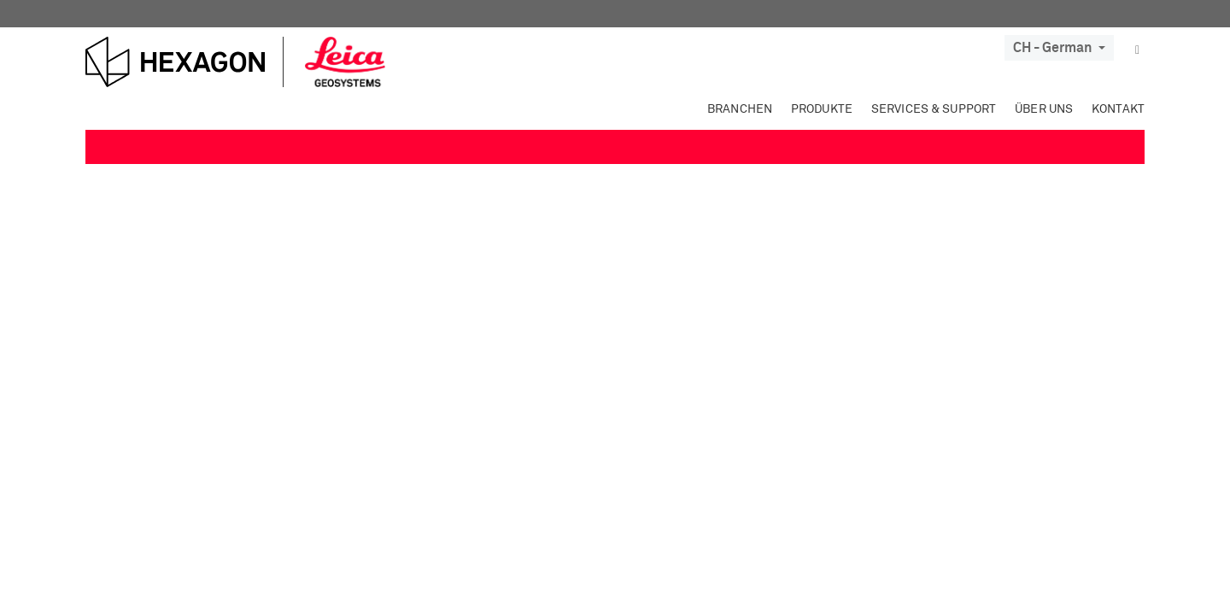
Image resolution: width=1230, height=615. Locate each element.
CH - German (1059, 48)
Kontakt (1118, 109)
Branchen (739, 109)
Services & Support (933, 109)
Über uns (1044, 109)
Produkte (821, 109)
